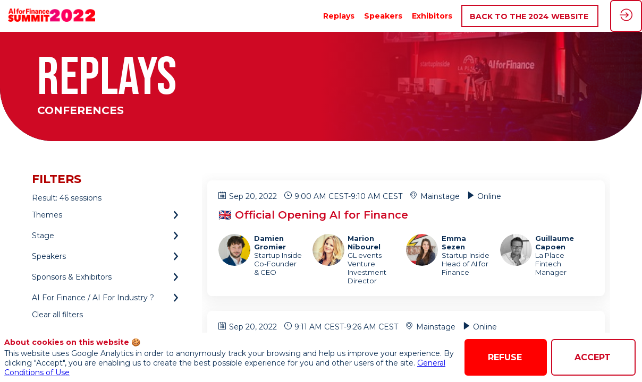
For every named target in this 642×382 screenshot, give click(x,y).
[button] (529, 16)
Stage (43, 235)
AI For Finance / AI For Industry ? (93, 297)
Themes (47, 215)
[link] (339, 16)
